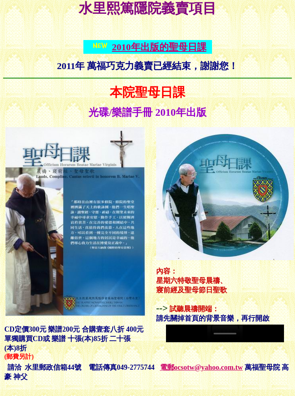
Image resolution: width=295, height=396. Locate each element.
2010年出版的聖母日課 (159, 47)
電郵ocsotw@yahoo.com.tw (201, 367)
